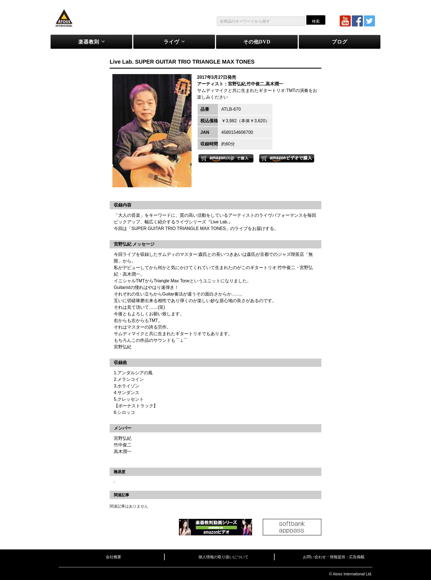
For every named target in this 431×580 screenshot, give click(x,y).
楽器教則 (88, 42)
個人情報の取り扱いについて (223, 557)
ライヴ (171, 42)
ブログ (339, 42)
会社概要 (113, 557)
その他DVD (256, 42)
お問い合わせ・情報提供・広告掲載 (333, 557)
